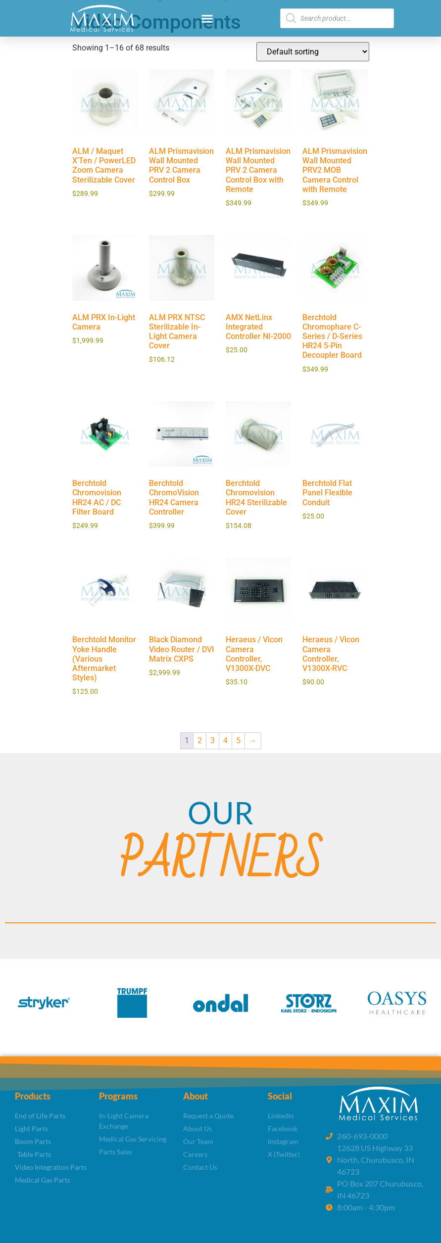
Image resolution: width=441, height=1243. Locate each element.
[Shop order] (312, 51)
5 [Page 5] (238, 740)
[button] (207, 18)
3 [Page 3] (212, 740)
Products (32, 1096)
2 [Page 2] (199, 740)
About (195, 1096)
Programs (118, 1096)
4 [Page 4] (225, 740)
